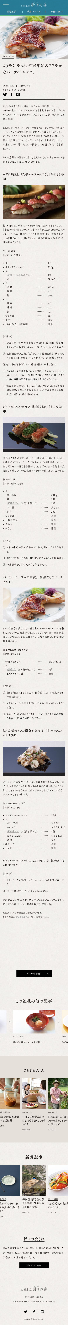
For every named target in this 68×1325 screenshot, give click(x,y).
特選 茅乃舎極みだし (18, 275)
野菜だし (11, 669)
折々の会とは (29, 1297)
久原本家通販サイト (21, 917)
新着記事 (11, 11)
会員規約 (39, 1297)
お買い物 (55, 11)
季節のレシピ (34, 11)
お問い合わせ (36, 1301)
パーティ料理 (19, 90)
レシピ (7, 90)
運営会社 (49, 1301)
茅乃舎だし (13, 503)
